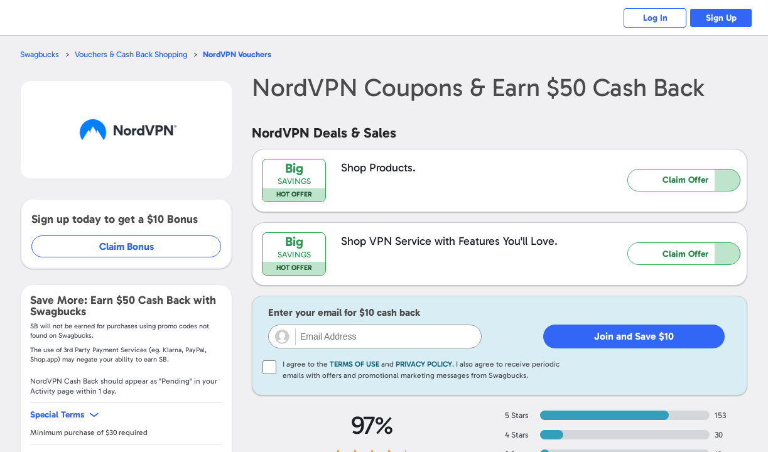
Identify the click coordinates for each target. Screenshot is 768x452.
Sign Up (721, 18)
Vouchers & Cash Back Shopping (131, 54)
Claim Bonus (126, 246)
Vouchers (237, 54)
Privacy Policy (424, 364)
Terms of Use (354, 364)
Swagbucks (39, 54)
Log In (655, 18)
